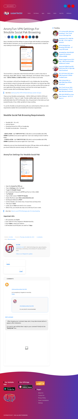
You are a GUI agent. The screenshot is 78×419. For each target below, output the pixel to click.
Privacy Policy (42, 398)
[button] (8, 37)
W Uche (22, 306)
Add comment (9, 317)
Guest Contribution (43, 400)
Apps (43, 13)
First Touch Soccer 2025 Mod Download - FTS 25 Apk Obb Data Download (66, 89)
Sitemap (40, 403)
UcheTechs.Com (20, 247)
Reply (13, 294)
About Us (40, 393)
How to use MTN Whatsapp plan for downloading (25, 211)
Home (29, 13)
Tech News (36, 13)
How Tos (61, 13)
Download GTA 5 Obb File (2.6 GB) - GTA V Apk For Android (66, 40)
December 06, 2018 (22, 289)
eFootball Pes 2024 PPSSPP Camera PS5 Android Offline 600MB (66, 54)
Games (48, 13)
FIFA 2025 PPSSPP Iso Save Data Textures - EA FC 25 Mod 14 (66, 96)
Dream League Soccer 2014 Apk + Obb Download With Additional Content (66, 61)
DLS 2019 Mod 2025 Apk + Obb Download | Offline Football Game (66, 75)
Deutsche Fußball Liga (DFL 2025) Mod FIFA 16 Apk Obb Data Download (66, 68)
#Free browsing (11, 239)
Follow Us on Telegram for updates (24, 253)
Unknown (14, 289)
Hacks (54, 13)
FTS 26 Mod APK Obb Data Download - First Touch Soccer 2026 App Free (66, 33)
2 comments (39, 237)
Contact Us (41, 395)
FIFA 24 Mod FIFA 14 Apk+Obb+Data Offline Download (65, 82)
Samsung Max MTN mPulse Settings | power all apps (26, 92)
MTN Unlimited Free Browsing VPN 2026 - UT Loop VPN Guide (66, 47)
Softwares (68, 13)
